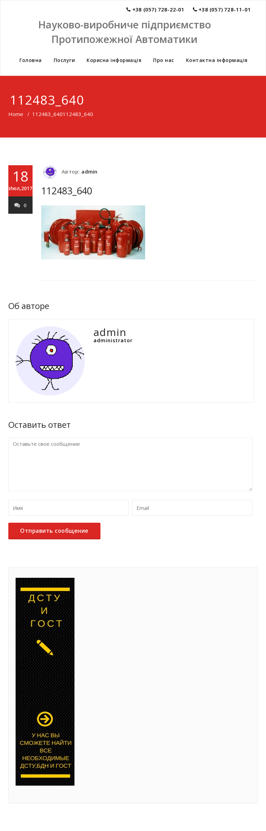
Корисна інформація (114, 60)
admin (89, 171)
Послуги (64, 60)
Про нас (163, 60)
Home (15, 113)
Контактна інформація (217, 60)
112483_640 (47, 113)
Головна (30, 60)
